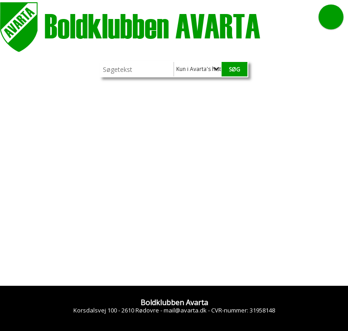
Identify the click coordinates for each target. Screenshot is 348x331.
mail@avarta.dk (185, 310)
